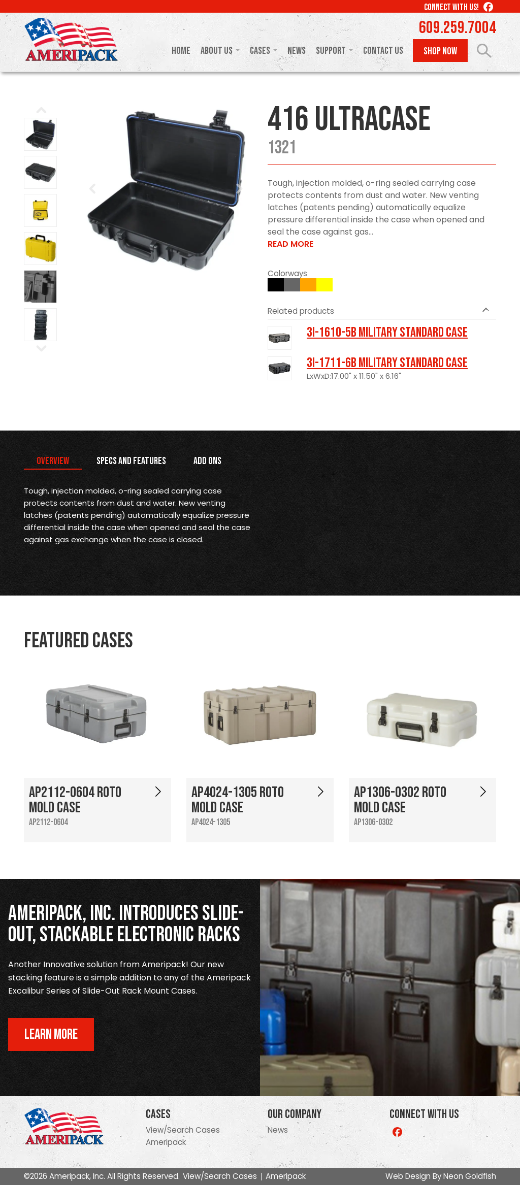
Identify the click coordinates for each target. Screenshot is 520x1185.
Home (181, 51)
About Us (217, 51)
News (296, 51)
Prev (93, 189)
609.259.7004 (457, 28)
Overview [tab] (53, 461)
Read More (290, 244)
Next (239, 189)
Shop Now (440, 51)
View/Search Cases (183, 1130)
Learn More (51, 1034)
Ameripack (166, 1142)
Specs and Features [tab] (131, 461)
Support (331, 51)
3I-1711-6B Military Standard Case (387, 363)
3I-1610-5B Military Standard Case (387, 332)
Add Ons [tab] (207, 461)
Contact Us (383, 51)
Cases (260, 51)
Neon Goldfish (469, 1176)
